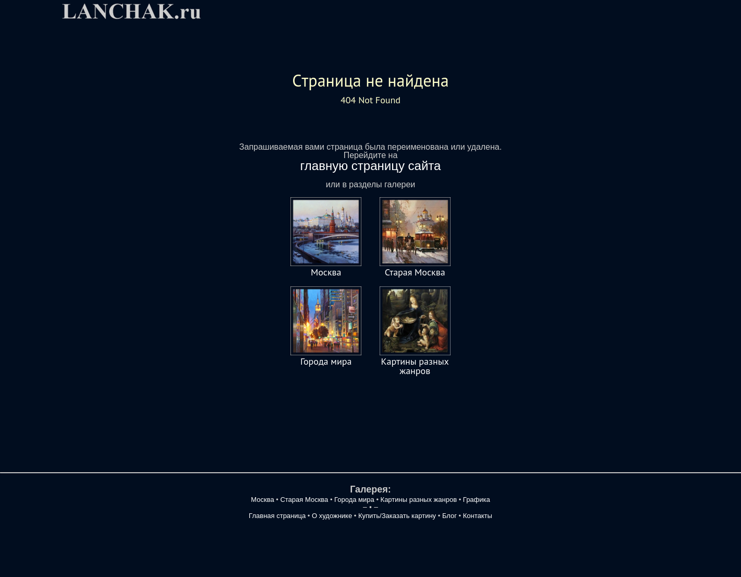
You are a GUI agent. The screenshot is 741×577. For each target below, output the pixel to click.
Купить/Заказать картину (398, 516)
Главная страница (277, 516)
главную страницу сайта (370, 166)
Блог (449, 516)
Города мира (325, 361)
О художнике (332, 516)
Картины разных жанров (415, 366)
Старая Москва (415, 272)
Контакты (477, 516)
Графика (476, 499)
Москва (326, 272)
